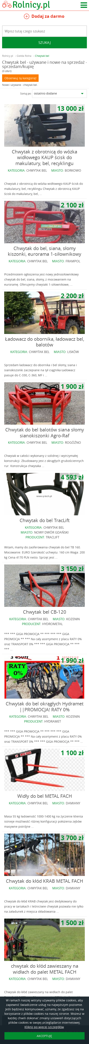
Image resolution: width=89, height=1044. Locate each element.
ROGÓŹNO (73, 442)
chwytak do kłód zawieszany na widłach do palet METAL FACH (44, 969)
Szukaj (44, 42)
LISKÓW (73, 352)
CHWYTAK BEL (36, 170)
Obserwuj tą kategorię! (20, 78)
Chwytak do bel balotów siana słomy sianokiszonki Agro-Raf (44, 433)
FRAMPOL (73, 261)
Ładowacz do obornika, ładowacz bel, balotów (44, 342)
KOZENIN (73, 619)
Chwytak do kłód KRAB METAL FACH (44, 881)
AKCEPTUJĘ (44, 1036)
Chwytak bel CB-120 (44, 612)
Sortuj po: (25, 93)
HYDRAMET (52, 721)
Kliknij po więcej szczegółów (44, 1027)
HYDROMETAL (52, 624)
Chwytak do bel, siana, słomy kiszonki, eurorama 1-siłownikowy (44, 251)
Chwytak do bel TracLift (45, 520)
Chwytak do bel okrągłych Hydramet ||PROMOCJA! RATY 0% (45, 707)
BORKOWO (73, 170)
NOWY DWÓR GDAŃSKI (51, 532)
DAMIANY (73, 803)
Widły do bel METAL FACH (44, 796)
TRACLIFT (52, 537)
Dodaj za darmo (44, 16)
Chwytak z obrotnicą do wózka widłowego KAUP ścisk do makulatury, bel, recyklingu (44, 157)
